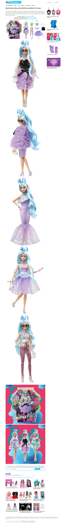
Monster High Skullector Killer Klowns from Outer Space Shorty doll (53, 68)
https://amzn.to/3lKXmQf (29, 16)
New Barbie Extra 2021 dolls (24, 487)
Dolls (15, 5)
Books (33, 5)
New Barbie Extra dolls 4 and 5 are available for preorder (38, 488)
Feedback (22, 521)
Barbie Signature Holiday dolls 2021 (11, 511)
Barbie (7, 477)
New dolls (23, 477)
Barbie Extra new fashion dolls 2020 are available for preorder (25, 500)
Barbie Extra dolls (16, 477)
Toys (19, 5)
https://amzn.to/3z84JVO (32, 18)
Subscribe (49, 2)
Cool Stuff (28, 5)
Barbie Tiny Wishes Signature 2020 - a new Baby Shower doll (39, 512)
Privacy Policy (32, 522)
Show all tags (7, 518)
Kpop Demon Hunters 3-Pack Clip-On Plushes (53, 17)
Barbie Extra (11, 477)
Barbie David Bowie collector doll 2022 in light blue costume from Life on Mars (38, 500)
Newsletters (27, 521)
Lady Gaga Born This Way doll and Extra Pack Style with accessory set (25, 512)
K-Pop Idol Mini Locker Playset (52, 54)
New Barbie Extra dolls (29, 477)
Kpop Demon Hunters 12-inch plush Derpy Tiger (53, 30)
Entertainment (9, 5)
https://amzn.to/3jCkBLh (31, 17)
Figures (22, 5)
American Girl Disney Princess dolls (53, 41)
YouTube (34, 521)
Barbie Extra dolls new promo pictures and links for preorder (10, 500)
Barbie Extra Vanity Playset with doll (12, 487)
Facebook (56, 2)
